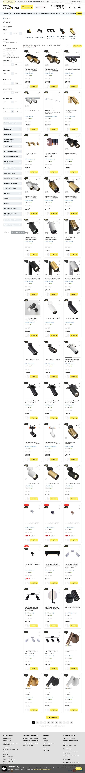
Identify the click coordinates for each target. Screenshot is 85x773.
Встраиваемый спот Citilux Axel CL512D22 (31, 70)
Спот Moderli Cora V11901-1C (72, 523)
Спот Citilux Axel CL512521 (72, 69)
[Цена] (6, 33)
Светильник (14, 13)
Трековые (58, 13)
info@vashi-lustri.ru (70, 745)
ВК (66, 743)
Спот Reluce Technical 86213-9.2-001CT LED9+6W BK (52, 566)
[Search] (40, 7)
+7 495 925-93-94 (57, 6)
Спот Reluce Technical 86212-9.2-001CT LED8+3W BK (52, 608)
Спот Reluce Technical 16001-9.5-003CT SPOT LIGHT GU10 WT (31, 651)
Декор (79, 13)
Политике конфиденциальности (42, 769)
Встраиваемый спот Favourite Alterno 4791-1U (32, 443)
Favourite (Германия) (30, 446)
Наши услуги (7, 740)
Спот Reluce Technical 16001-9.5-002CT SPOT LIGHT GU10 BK (31, 608)
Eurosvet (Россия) (29, 322)
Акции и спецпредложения (31, 738)
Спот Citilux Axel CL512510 (72, 279)
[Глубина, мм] (7, 102)
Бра (19, 13)
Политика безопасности (10, 749)
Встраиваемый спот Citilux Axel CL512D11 (31, 238)
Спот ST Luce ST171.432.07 (32, 359)
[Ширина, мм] (7, 92)
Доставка (13, 1)
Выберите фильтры (18, 232)
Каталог (46, 735)
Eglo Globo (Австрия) (70, 613)
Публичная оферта (9, 759)
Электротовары (67, 13)
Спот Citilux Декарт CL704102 (30, 693)
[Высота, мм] (7, 83)
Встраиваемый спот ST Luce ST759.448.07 (32, 401)
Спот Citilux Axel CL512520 (32, 110)
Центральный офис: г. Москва (71, 752)
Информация (8, 735)
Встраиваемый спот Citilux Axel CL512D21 (71, 154)
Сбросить (7, 232)
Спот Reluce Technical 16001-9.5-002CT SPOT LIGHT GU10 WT (71, 566)
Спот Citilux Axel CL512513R (70, 238)
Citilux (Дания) (29, 73)
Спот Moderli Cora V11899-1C (32, 565)
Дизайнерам (6, 1)
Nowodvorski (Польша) (51, 116)
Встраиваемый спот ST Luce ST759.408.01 (72, 401)
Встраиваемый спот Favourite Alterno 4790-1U (52, 443)
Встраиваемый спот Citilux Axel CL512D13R (51, 197)
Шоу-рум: (66, 759)
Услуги (48, 1)
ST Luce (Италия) (49, 322)
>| (71, 722)
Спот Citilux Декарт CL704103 (70, 650)
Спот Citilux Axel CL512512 (52, 279)
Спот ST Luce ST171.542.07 (52, 318)
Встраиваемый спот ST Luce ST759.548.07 (72, 360)
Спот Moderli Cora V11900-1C (32, 523)
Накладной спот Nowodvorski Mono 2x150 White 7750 (52, 112)
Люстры (7, 13)
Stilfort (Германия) (70, 116)
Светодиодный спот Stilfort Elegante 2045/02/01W (51, 155)
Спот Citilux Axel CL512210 (32, 483)
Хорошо (78, 768)
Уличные (46, 13)
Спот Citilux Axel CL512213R (70, 443)
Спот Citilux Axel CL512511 (32, 279)
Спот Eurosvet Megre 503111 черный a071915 (31, 319)
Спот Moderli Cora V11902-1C (52, 523)
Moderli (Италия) (29, 527)
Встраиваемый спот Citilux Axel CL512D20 (31, 197)
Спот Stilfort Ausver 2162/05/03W (30, 154)
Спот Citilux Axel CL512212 (52, 483)
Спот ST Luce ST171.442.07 (72, 318)
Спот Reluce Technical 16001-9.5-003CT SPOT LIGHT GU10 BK (51, 651)
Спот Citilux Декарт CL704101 (50, 693)
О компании (36, 1)
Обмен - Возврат (8, 756)
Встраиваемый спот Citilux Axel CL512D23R (51, 70)
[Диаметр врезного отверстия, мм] (7, 111)
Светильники (47, 745)
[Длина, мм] (7, 73)
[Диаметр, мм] (7, 64)
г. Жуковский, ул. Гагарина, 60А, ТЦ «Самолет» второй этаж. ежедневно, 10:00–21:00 (71, 764)
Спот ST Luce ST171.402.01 (52, 359)
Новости (5, 764)
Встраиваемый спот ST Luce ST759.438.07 (52, 401)
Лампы (51, 13)
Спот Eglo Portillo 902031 (72, 607)
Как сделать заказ (8, 761)
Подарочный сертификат (30, 743)
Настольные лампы (49, 743)
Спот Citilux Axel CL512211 (72, 483)
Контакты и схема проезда (25, 1)
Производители (28, 745)
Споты (24, 13)
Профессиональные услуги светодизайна (11, 743)
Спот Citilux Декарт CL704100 (70, 693)
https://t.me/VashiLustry (72, 740)
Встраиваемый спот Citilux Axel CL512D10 (51, 238)
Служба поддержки (30, 735)
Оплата (43, 1)
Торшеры (39, 13)
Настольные (32, 13)
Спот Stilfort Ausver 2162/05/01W (70, 111)
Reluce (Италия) (49, 570)
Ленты (74, 13)
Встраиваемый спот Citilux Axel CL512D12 (71, 197)
